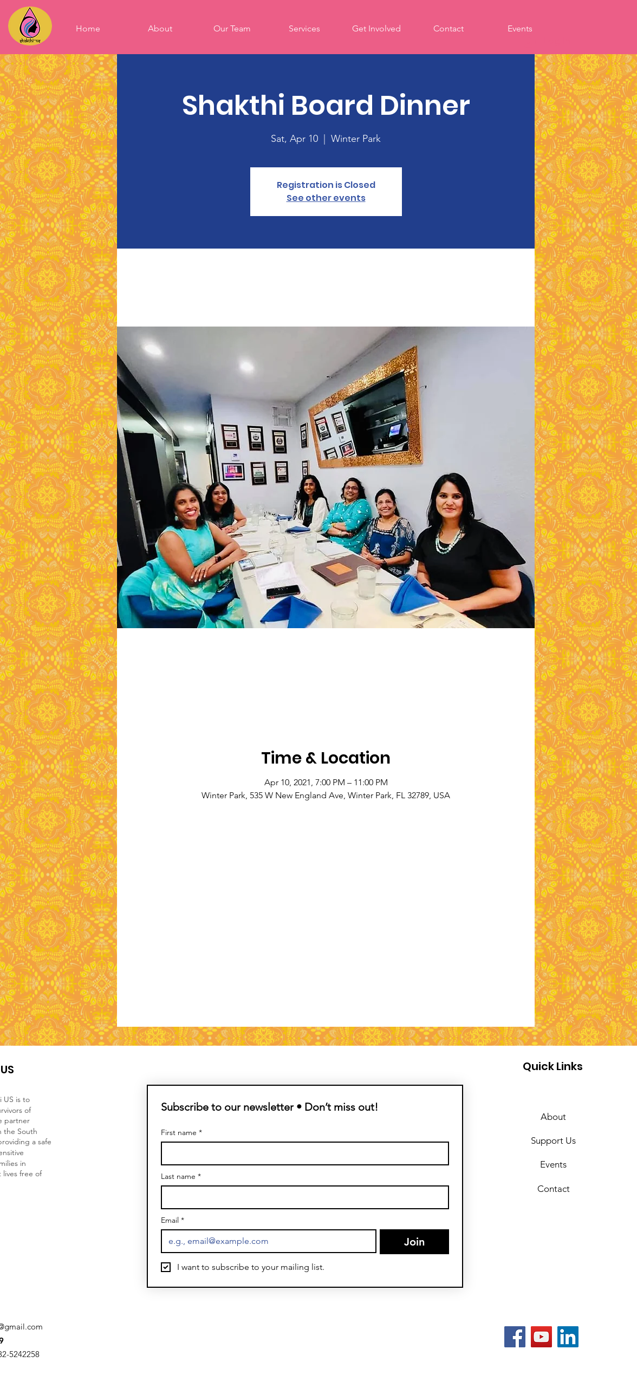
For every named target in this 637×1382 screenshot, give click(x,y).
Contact (553, 1188)
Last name (181, 1176)
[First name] (301, 1153)
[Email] (265, 1241)
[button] (376, 29)
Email (172, 1220)
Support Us (553, 1140)
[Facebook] (514, 1336)
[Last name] (301, 1197)
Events (553, 1164)
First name (181, 1132)
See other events (326, 198)
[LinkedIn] (567, 1336)
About (553, 1116)
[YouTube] (541, 1336)
